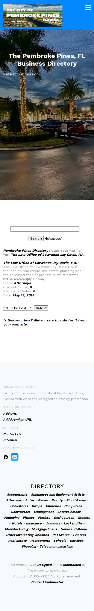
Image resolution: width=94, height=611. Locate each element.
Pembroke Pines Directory (25, 251)
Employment (44, 512)
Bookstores (19, 506)
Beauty (56, 500)
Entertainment (68, 512)
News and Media (74, 529)
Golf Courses (64, 518)
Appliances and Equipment (52, 494)
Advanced (53, 238)
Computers (73, 506)
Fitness (28, 518)
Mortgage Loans (44, 529)
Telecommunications (56, 546)
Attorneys (22, 283)
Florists (44, 518)
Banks (43, 500)
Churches (53, 506)
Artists (79, 494)
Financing (11, 518)
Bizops (37, 506)
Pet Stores (60, 535)
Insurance (34, 523)
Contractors (20, 512)
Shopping (28, 546)
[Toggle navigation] (88, 6)
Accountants (17, 494)
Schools (59, 541)
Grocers (83, 518)
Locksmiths (73, 523)
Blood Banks (76, 500)
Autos (29, 500)
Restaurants (40, 541)
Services (76, 541)
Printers (79, 535)
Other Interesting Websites (27, 535)
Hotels (17, 523)
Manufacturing (16, 529)
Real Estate (17, 541)
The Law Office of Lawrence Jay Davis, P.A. (48, 255)
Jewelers (52, 523)
